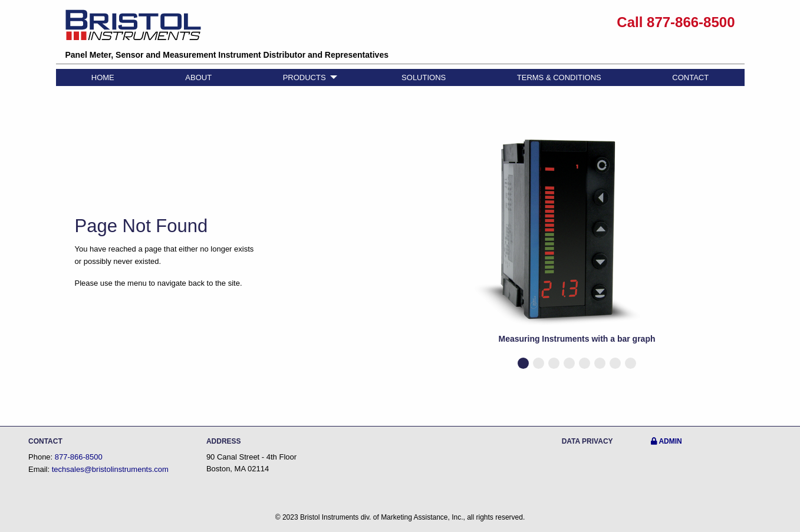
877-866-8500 (79, 456)
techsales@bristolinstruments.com (110, 469)
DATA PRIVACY (587, 441)
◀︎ (426, 252)
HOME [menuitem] (102, 77)
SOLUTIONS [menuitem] (423, 77)
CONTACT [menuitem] (690, 77)
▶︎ (737, 252)
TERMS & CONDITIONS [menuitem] (559, 77)
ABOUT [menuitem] (198, 77)
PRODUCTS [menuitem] (304, 77)
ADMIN (666, 441)
